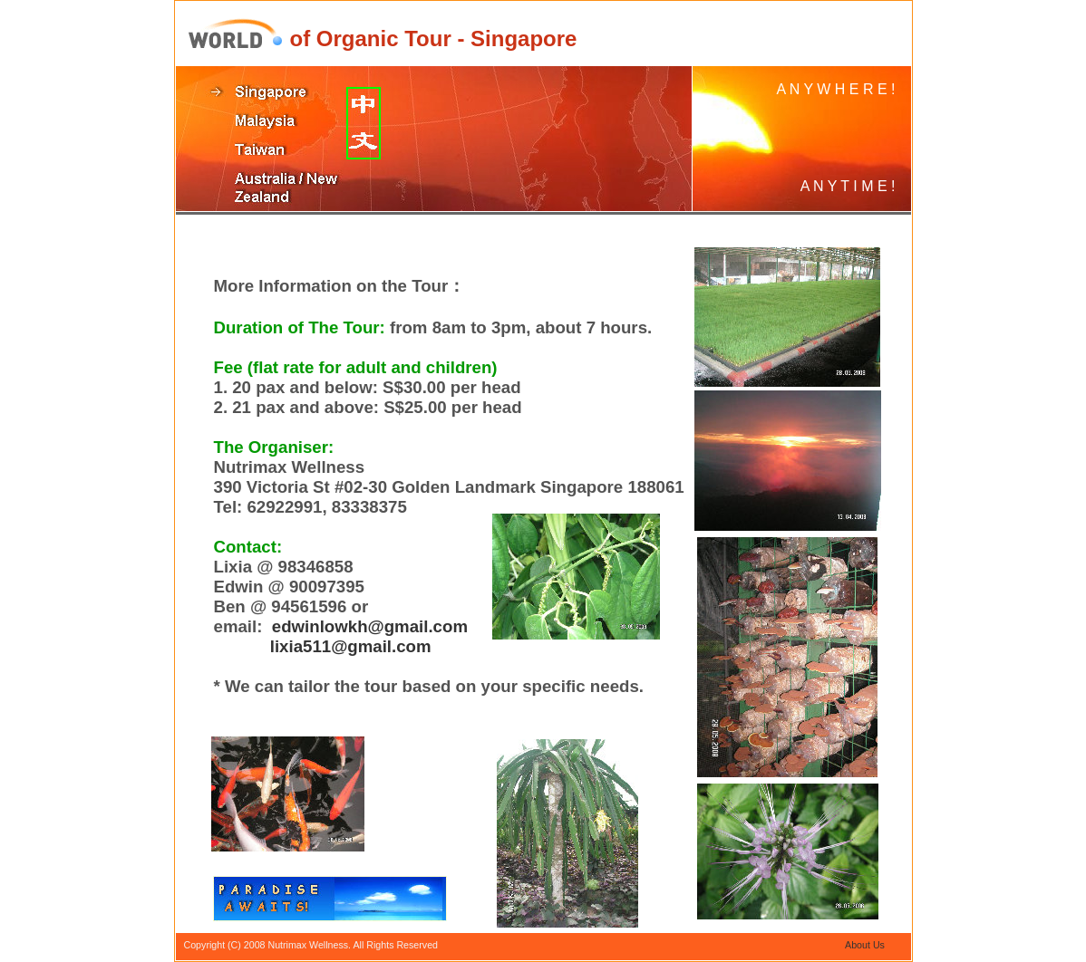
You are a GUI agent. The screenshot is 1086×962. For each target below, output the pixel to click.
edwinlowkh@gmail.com (370, 626)
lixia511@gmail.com (350, 646)
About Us (865, 944)
